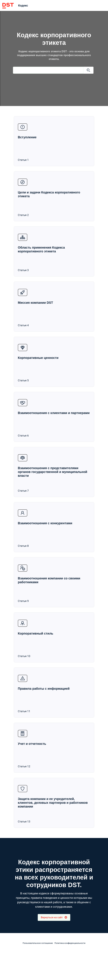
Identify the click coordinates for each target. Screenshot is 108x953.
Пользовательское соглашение (38, 943)
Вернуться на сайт (54, 917)
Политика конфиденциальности (69, 943)
